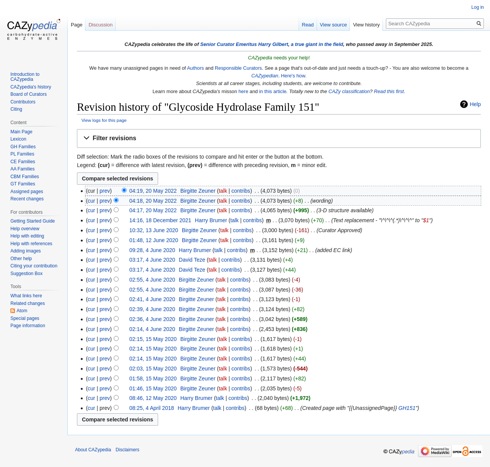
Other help (21, 258)
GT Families (22, 184)
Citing (16, 109)
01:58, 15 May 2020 (153, 378)
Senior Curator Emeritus (228, 44)
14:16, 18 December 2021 (160, 220)
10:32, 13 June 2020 (153, 230)
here (243, 91)
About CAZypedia (93, 449)
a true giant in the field (317, 44)
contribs (241, 191)
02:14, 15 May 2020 (153, 349)
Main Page (21, 131)
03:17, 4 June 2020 (152, 260)
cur (91, 201)
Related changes (27, 303)
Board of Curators (28, 94)
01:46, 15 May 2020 (153, 388)
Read (308, 25)
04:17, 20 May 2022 (153, 210)
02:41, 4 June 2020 (152, 299)
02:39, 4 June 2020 (152, 309)
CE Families (22, 161)
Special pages (24, 318)
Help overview (24, 228)
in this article (272, 91)
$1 (426, 220)
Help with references (31, 243)
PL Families (22, 154)
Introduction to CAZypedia (24, 77)
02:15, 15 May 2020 (153, 339)
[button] (278, 138)
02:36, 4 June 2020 (152, 319)
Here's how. (293, 76)
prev (105, 191)
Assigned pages (26, 191)
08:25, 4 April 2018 (151, 408)
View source (333, 25)
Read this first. (389, 91)
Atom (21, 310)
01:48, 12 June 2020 (153, 240)
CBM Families (24, 176)
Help (475, 104)
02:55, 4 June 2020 (152, 280)
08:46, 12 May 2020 (153, 398)
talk (223, 191)
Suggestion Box (26, 273)
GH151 (407, 408)
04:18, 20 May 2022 (153, 201)
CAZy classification (349, 91)
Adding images (25, 251)
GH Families (23, 146)
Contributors (22, 102)
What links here (26, 295)
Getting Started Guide (32, 221)
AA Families (22, 169)
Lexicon (18, 139)
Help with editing (27, 236)
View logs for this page (104, 120)
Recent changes (27, 199)
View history (366, 25)
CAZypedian (264, 76)
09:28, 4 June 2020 (152, 250)
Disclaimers (127, 449)
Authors (195, 68)
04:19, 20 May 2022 (153, 191)
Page (76, 25)
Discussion (100, 25)
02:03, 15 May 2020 (153, 368)
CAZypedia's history (30, 87)
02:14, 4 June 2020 (152, 329)
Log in (477, 7)
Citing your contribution (33, 266)
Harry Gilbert (273, 44)
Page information (27, 325)
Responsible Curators (238, 68)
